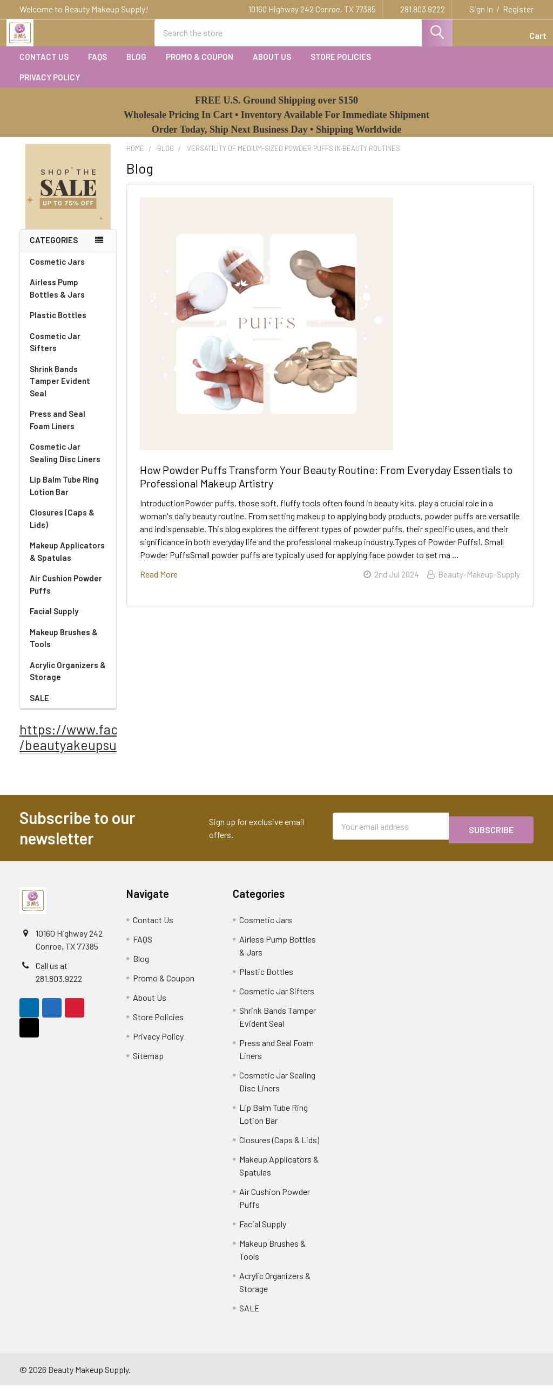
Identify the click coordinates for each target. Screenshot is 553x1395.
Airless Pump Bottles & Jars (69, 298)
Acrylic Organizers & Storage (68, 681)
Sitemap (148, 1065)
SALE (39, 707)
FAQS (97, 66)
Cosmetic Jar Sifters (55, 352)
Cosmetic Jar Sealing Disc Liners (65, 462)
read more (159, 584)
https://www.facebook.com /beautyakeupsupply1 (101, 746)
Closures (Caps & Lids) (62, 528)
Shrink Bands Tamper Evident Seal (60, 391)
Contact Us (44, 66)
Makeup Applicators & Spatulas (67, 561)
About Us (272, 66)
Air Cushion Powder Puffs (66, 594)
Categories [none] (54, 250)
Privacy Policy (49, 87)
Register (518, 9)
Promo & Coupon (199, 66)
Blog (136, 66)
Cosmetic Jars (68, 271)
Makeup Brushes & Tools (64, 648)
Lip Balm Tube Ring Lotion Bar (64, 495)
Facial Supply (54, 621)
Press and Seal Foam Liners (57, 429)
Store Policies (341, 66)
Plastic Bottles (68, 324)
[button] (68, 196)
